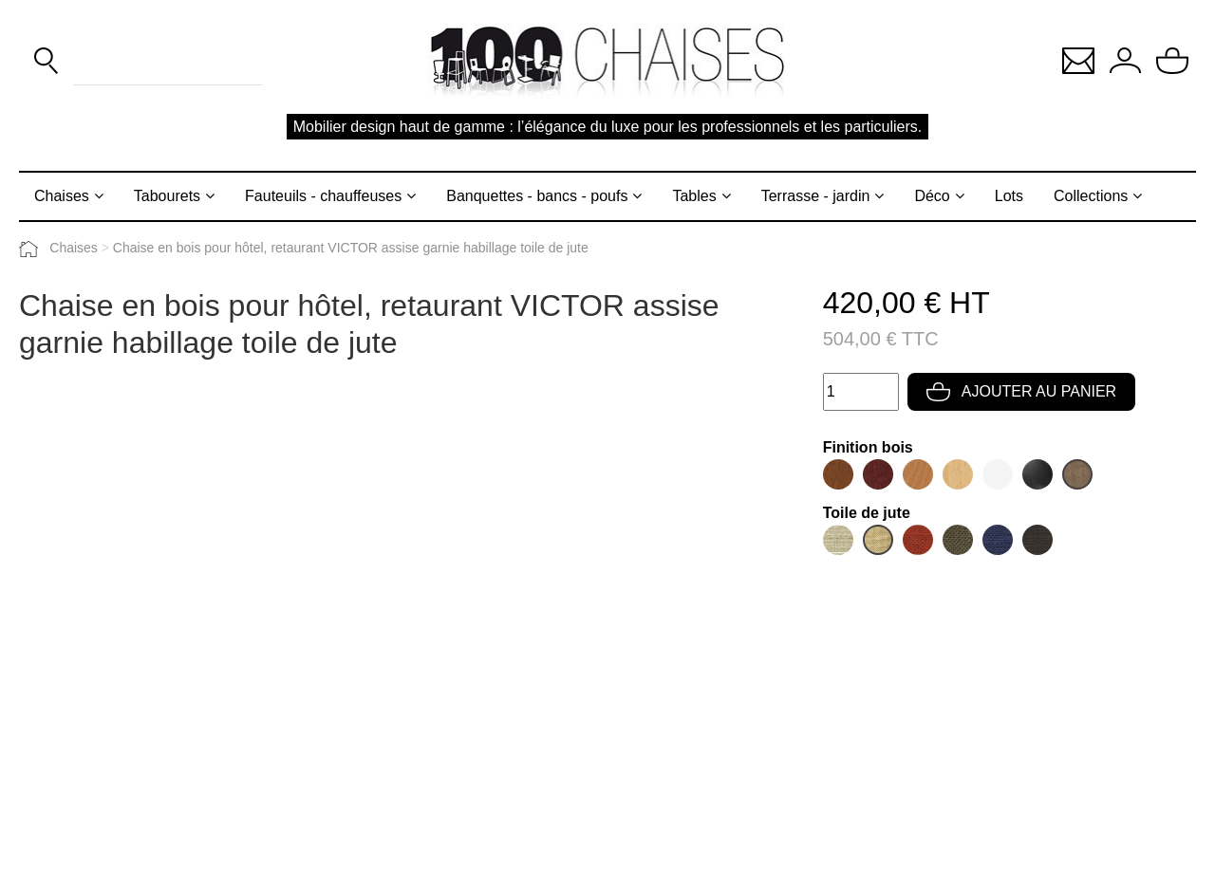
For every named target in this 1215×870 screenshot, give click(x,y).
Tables (694, 196)
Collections (1091, 196)
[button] (1078, 59)
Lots (1009, 196)
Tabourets (167, 196)
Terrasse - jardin (815, 196)
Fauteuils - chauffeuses (323, 196)
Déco (931, 196)
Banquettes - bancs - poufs (536, 196)
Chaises (61, 196)
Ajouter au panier (1021, 391)
